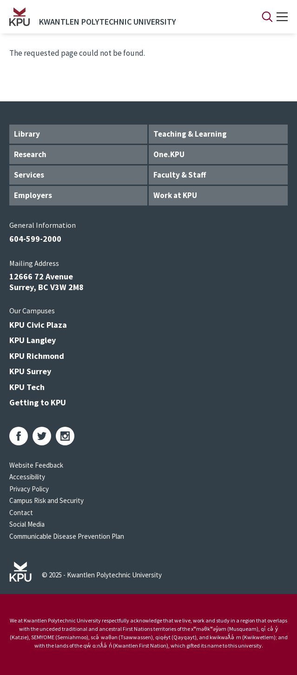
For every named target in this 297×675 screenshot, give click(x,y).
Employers (33, 195)
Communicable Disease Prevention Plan (66, 536)
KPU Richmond (36, 356)
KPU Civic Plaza (38, 324)
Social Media (27, 524)
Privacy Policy (29, 488)
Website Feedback (36, 465)
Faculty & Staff (179, 175)
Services (29, 175)
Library (27, 134)
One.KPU (169, 154)
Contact (21, 512)
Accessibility (27, 476)
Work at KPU (175, 195)
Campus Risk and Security (46, 500)
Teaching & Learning (190, 134)
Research (30, 154)
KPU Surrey (30, 371)
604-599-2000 (35, 238)
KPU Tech (27, 387)
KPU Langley (32, 340)
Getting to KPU (37, 402)
